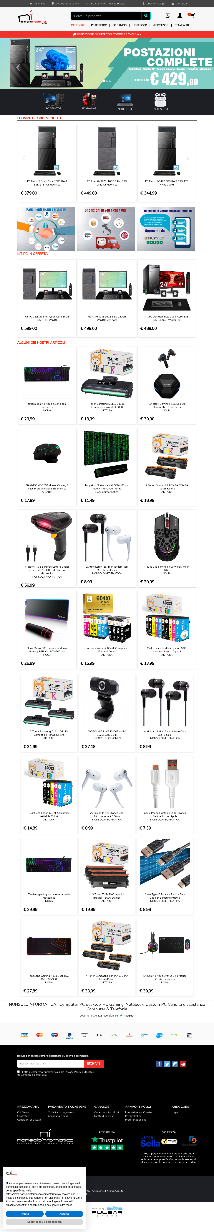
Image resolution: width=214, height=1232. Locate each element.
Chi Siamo (23, 1112)
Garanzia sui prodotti (106, 1112)
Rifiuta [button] (25, 1213)
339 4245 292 (116, 3)
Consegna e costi (58, 1116)
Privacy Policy (73, 1072)
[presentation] (45, 1085)
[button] (179, 16)
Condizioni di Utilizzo (29, 1119)
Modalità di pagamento (61, 1112)
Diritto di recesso (104, 1116)
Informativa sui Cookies (138, 1112)
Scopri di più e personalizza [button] (44, 1221)
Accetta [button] (64, 1213)
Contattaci (23, 1116)
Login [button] (175, 1112)
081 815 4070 (97, 3)
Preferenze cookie (135, 1119)
